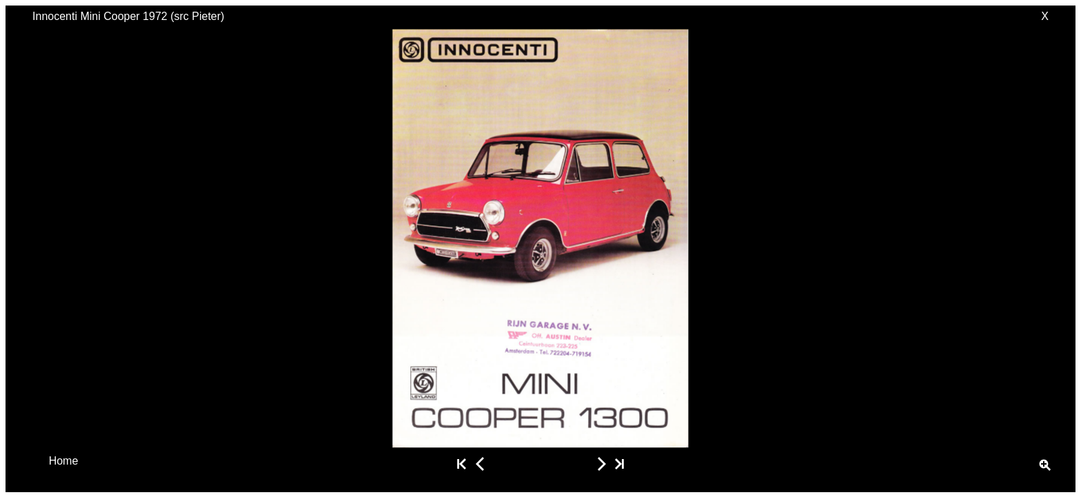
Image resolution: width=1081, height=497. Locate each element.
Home (64, 460)
